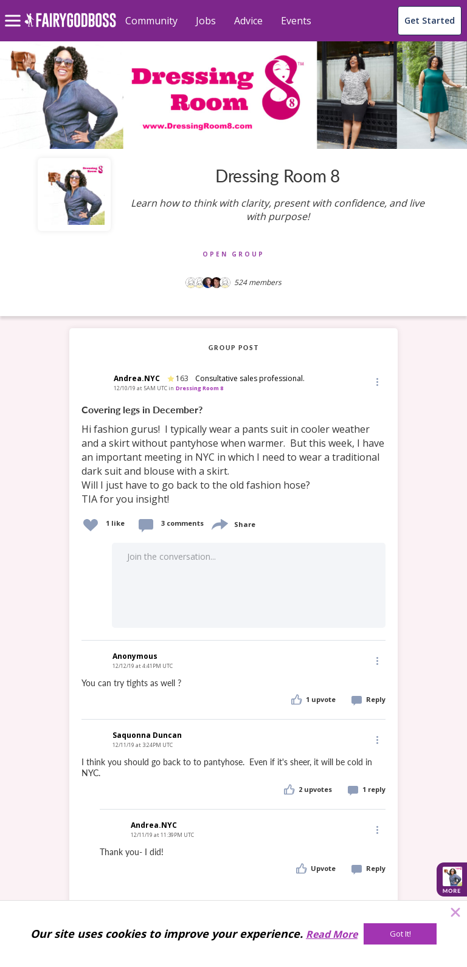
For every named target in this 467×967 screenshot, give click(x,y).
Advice (248, 20)
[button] (376, 381)
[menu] (14, 11)
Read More (332, 934)
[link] (233, 455)
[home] (70, 27)
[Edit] (376, 381)
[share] (219, 523)
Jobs (206, 20)
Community (151, 20)
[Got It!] (400, 934)
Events (296, 20)
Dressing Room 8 (199, 388)
